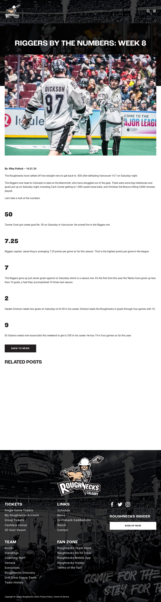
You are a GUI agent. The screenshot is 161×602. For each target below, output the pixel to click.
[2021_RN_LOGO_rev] (80, 456)
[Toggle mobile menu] (154, 11)
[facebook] (112, 504)
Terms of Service (61, 596)
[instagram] (127, 504)
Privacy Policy (46, 596)
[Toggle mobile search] (148, 11)
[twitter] (120, 504)
